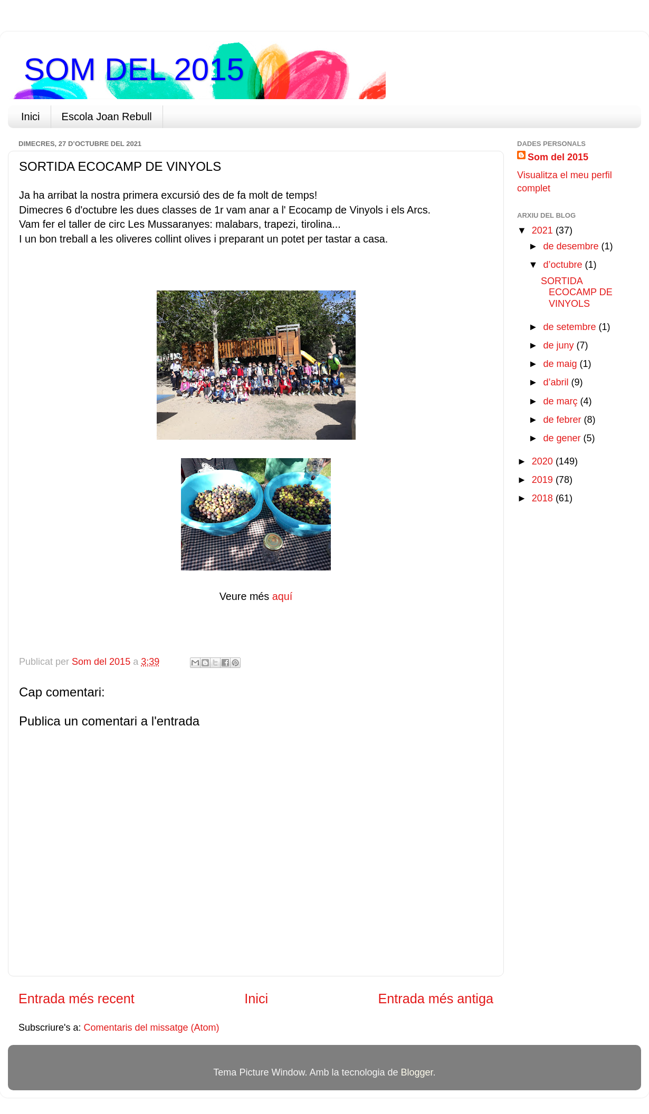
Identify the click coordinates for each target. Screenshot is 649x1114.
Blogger (417, 1072)
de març (561, 401)
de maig (561, 364)
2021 (544, 230)
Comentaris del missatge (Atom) (151, 1027)
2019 (544, 479)
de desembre (572, 246)
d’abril (557, 382)
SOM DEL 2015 (134, 69)
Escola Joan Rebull (107, 116)
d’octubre (564, 264)
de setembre (570, 327)
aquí (282, 596)
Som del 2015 (558, 157)
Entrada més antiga (435, 998)
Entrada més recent (76, 998)
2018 (544, 498)
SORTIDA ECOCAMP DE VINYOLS (577, 292)
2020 (544, 461)
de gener (563, 438)
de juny (559, 345)
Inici (30, 116)
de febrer (563, 419)
